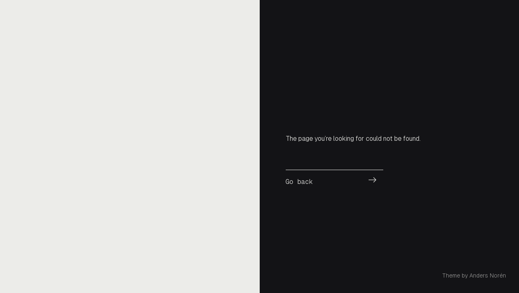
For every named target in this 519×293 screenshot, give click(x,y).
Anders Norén (487, 275)
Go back (299, 181)
